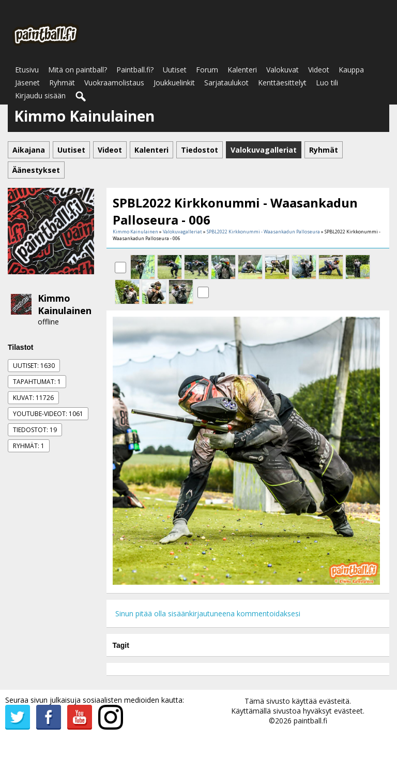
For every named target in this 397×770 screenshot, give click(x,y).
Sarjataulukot (226, 82)
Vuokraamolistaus (114, 82)
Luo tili (327, 82)
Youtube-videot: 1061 (48, 413)
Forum (207, 70)
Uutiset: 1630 (34, 365)
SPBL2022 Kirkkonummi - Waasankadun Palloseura (263, 231)
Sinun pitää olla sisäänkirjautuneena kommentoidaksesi (207, 613)
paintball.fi (310, 720)
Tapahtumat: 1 (37, 381)
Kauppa (351, 70)
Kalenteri (242, 70)
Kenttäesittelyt (282, 82)
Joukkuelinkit (174, 82)
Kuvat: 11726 (33, 397)
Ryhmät (62, 82)
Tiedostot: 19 (35, 429)
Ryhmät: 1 (28, 445)
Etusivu (27, 70)
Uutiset (175, 70)
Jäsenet (27, 82)
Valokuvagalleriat (182, 231)
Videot (318, 70)
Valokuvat (282, 70)
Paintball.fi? (135, 70)
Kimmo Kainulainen (64, 304)
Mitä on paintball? (77, 70)
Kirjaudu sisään (40, 95)
